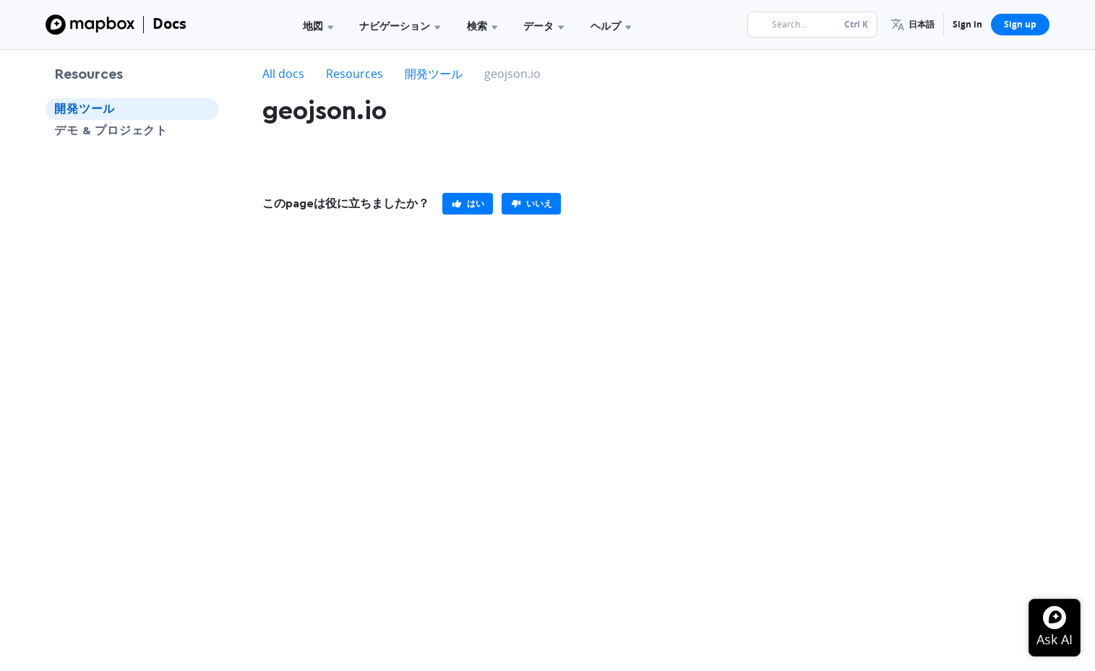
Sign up (1020, 24)
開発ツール (84, 109)
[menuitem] (912, 24)
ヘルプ (611, 26)
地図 (318, 26)
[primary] (467, 204)
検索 (482, 26)
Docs (169, 23)
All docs (283, 74)
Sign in (967, 24)
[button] (912, 24)
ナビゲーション (399, 26)
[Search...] (812, 25)
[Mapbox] (90, 24)
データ (543, 26)
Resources (88, 74)
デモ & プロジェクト (111, 131)
